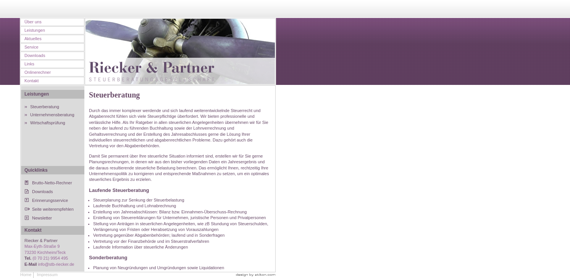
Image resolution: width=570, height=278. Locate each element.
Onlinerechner (37, 72)
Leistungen (34, 30)
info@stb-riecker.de (56, 264)
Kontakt (31, 80)
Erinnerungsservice (50, 200)
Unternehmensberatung (52, 114)
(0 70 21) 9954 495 (50, 258)
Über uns (33, 22)
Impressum (47, 274)
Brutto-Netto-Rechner (52, 182)
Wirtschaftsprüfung (47, 122)
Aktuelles (33, 38)
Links (29, 64)
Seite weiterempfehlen (53, 209)
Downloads (34, 55)
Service (31, 47)
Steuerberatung (44, 106)
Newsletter (42, 218)
